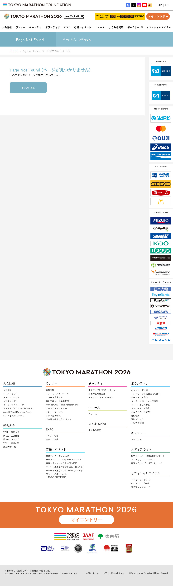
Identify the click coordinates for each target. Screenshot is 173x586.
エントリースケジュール (57, 393)
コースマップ (9, 393)
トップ (13, 51)
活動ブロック (137, 419)
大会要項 (7, 389)
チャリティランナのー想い (101, 397)
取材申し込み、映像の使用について (148, 455)
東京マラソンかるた (140, 483)
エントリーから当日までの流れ (145, 393)
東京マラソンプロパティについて (147, 463)
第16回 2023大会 (11, 439)
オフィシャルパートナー (14, 404)
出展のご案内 (52, 439)
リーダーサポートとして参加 (144, 400)
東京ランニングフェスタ (57, 455)
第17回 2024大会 (11, 435)
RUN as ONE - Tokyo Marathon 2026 (62, 404)
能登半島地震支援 (96, 393)
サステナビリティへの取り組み (18, 408)
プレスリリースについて (142, 459)
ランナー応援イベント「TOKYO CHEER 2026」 (57, 476)
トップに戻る (28, 87)
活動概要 (135, 415)
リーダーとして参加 (140, 404)
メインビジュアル (11, 397)
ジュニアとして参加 (140, 411)
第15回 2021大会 (11, 442)
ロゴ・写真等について (13, 415)
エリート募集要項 (54, 397)
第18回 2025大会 (11, 432)
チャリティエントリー (56, 408)
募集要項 (50, 389)
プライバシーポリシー (113, 573)
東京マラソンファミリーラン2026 (61, 463)
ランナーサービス (54, 411)
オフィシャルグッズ (140, 479)
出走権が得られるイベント (58, 419)
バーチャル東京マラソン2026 (65, 466)
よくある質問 (94, 430)
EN (166, 5)
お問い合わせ (92, 573)
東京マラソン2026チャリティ (101, 389)
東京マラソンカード (140, 486)
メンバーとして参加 (140, 408)
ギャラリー (136, 439)
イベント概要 (52, 435)
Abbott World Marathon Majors (17, 411)
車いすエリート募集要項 (57, 400)
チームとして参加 (139, 397)
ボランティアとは (139, 389)
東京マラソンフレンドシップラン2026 (63, 459)
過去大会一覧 (9, 446)
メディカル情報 (53, 415)
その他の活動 (137, 422)
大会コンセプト (10, 400)
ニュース (92, 413)
